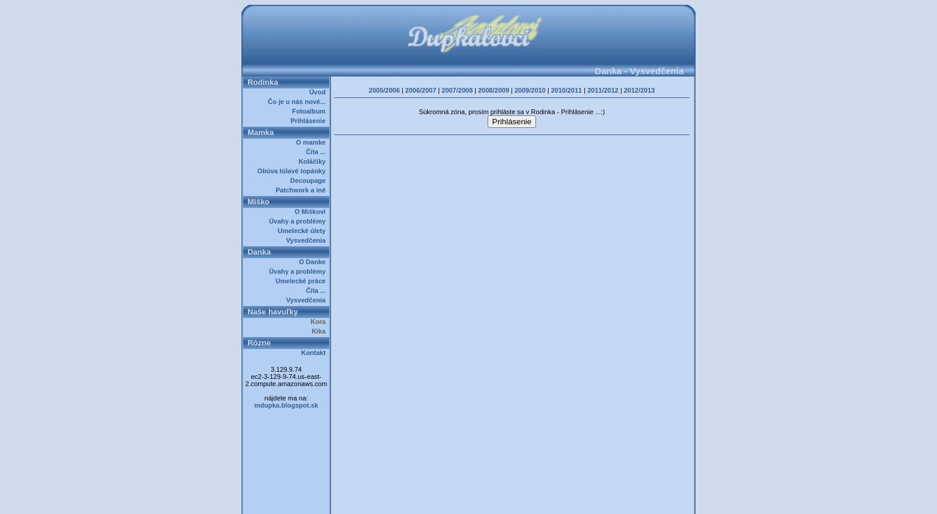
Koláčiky (314, 161)
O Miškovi (312, 211)
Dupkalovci (488, 500)
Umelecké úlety (303, 230)
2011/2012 (602, 90)
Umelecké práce (302, 280)
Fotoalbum (310, 111)
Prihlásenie (309, 120)
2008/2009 (493, 90)
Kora (320, 321)
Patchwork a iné (302, 190)
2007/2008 (457, 90)
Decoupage (309, 180)
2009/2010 (530, 90)
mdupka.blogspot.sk (287, 405)
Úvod (319, 92)
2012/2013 (639, 90)
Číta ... (317, 151)
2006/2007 (420, 90)
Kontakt (315, 352)
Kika (320, 331)
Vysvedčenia (307, 240)
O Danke (314, 261)
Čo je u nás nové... (298, 101)
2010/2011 (566, 90)
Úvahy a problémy (299, 221)
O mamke (312, 142)
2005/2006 (384, 90)
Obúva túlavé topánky (293, 171)
